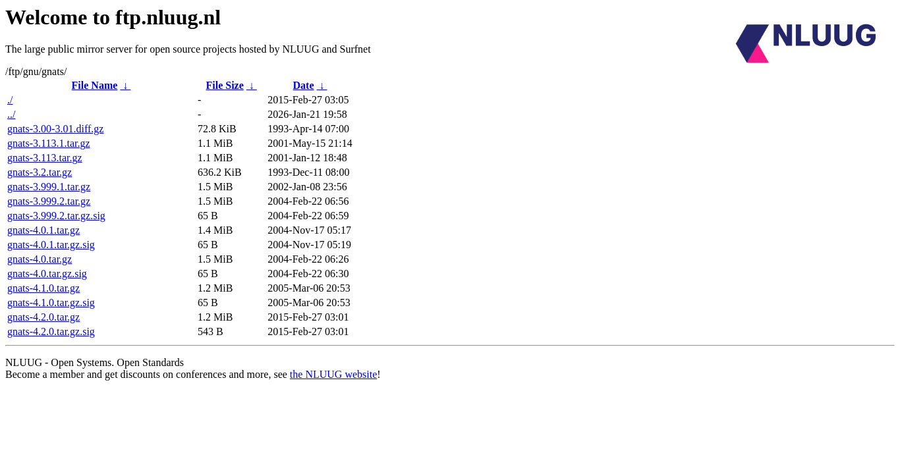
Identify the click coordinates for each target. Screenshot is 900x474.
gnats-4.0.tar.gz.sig (47, 273)
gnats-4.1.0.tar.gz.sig (51, 302)
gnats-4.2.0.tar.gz (43, 317)
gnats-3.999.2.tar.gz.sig (56, 215)
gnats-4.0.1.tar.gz (43, 230)
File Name (95, 85)
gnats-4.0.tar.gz (39, 259)
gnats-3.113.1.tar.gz (48, 143)
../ (11, 114)
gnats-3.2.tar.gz (39, 172)
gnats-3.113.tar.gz (44, 157)
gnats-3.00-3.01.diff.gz (55, 128)
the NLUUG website (333, 374)
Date (303, 85)
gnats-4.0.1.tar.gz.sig (51, 244)
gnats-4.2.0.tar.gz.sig (51, 331)
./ (10, 99)
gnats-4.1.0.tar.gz (43, 288)
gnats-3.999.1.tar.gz (48, 186)
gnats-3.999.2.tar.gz (48, 201)
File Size (224, 85)
